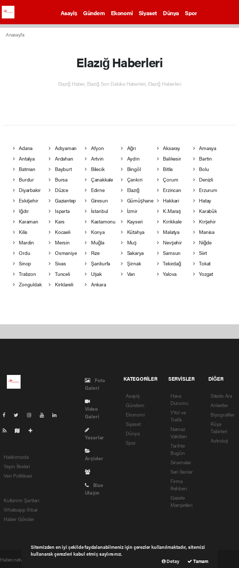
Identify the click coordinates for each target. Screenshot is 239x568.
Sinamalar (180, 462)
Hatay (202, 200)
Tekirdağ (169, 263)
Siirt (200, 252)
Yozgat (203, 273)
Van (128, 273)
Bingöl (130, 168)
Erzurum (205, 189)
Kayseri (132, 221)
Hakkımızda (16, 456)
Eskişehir (25, 200)
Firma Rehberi (178, 484)
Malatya (168, 231)
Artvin (94, 158)
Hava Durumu (179, 399)
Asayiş (69, 13)
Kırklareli (61, 284)
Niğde (202, 242)
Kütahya (132, 231)
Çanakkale (99, 179)
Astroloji (219, 440)
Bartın (202, 158)
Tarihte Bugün (177, 449)
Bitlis (165, 168)
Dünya (171, 13)
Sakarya (132, 252)
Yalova (167, 273)
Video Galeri (92, 409)
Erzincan (169, 189)
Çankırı (132, 179)
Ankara (95, 284)
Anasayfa (15, 34)
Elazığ (130, 189)
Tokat (202, 263)
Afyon (94, 147)
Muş (128, 242)
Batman (24, 168)
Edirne (94, 189)
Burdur (23, 179)
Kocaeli (59, 231)
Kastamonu (100, 221)
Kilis (20, 231)
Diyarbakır (27, 189)
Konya (95, 231)
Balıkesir (169, 158)
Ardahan (61, 158)
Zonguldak (27, 284)
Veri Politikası (18, 475)
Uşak (93, 273)
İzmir (129, 210)
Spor (191, 13)
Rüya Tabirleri (218, 427)
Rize (92, 252)
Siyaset (148, 13)
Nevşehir (169, 242)
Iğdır (21, 210)
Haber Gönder (19, 518)
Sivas (57, 263)
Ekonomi (122, 13)
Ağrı (128, 147)
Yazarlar (94, 434)
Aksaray (168, 147)
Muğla (94, 242)
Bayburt (60, 168)
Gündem (94, 13)
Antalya (24, 158)
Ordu (21, 252)
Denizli (203, 179)
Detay (170, 561)
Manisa (203, 231)
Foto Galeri (95, 383)
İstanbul (96, 210)
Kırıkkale (169, 221)
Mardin (23, 242)
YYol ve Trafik (178, 416)
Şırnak (131, 263)
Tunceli (59, 273)
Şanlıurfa (97, 263)
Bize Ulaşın (94, 488)
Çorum (167, 179)
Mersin (59, 242)
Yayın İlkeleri (17, 466)
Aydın (130, 158)
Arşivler (94, 455)
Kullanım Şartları (21, 500)
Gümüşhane (137, 200)
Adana (23, 147)
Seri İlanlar (181, 471)
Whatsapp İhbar (21, 509)
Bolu (201, 168)
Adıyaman (63, 147)
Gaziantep (62, 200)
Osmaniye (63, 252)
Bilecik (94, 168)
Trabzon (24, 273)
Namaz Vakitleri (178, 432)
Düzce (58, 189)
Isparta (59, 210)
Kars (57, 221)
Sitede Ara (221, 395)
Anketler (219, 405)
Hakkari (168, 200)
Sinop (22, 263)
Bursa (58, 179)
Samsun (169, 252)
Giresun (96, 200)
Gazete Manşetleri (181, 501)
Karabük (205, 210)
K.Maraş (169, 210)
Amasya (204, 147)
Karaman (25, 221)
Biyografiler (222, 414)
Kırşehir (204, 221)
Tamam (197, 561)
